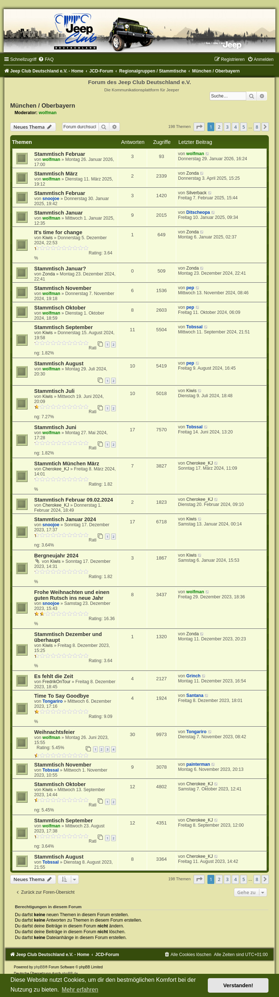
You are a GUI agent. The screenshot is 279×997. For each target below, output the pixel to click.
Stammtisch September (63, 327)
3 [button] (227, 127)
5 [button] (243, 127)
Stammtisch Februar (59, 154)
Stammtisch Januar (58, 213)
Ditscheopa (198, 212)
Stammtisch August (59, 363)
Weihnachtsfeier (54, 732)
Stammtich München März (66, 463)
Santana (194, 695)
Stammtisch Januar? (60, 268)
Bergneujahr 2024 (56, 555)
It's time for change (58, 232)
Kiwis (48, 237)
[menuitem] (45, 59)
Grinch (193, 675)
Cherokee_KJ (56, 469)
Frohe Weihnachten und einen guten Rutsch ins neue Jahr (71, 595)
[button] (199, 126)
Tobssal (194, 326)
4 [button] (235, 127)
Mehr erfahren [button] (80, 989)
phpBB (39, 967)
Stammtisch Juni (55, 427)
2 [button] (219, 127)
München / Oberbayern (42, 105)
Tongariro (53, 701)
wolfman (48, 112)
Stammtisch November (62, 288)
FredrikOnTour (56, 681)
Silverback (196, 192)
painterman (198, 764)
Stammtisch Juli (54, 391)
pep (190, 287)
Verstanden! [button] (238, 985)
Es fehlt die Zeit (53, 676)
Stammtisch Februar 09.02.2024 (73, 500)
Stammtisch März (55, 173)
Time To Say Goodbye (61, 696)
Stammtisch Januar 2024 (65, 519)
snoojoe (51, 198)
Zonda (192, 173)
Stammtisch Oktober (60, 308)
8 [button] (257, 127)
